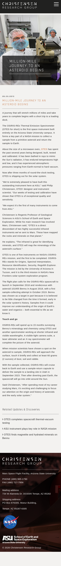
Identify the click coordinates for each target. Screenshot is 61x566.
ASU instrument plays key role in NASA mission (29, 429)
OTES (44, 149)
